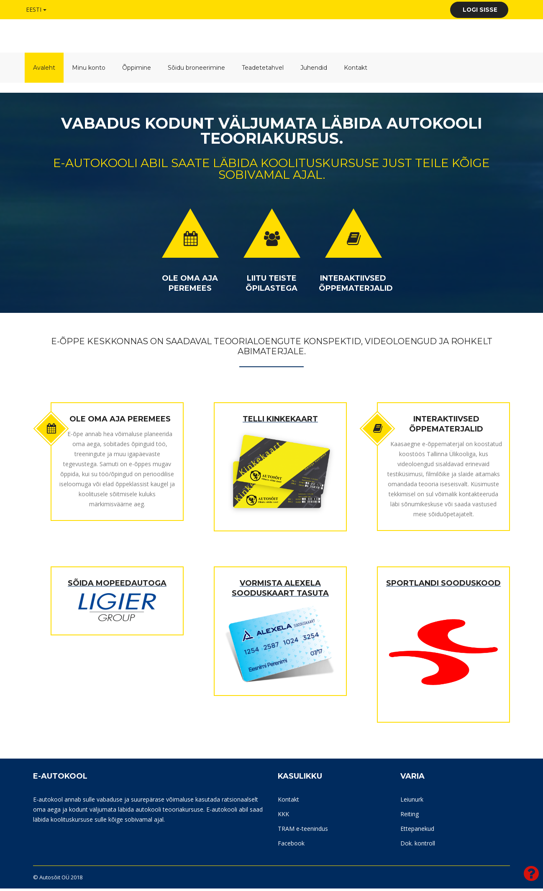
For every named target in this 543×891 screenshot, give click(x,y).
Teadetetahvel (263, 70)
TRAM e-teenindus (303, 831)
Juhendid (313, 70)
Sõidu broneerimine (196, 70)
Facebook (291, 846)
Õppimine (136, 70)
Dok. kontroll (417, 846)
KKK (283, 816)
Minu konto (88, 70)
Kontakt (355, 70)
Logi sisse (474, 11)
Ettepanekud (417, 831)
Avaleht (44, 70)
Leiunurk (411, 802)
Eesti (36, 9)
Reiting (409, 816)
